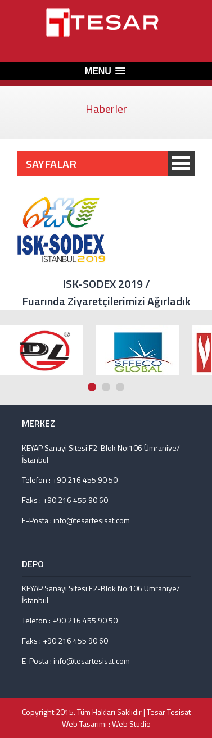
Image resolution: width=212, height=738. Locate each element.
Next (206, 299)
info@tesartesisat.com (91, 520)
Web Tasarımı (84, 724)
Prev (196, 299)
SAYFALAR (181, 163)
